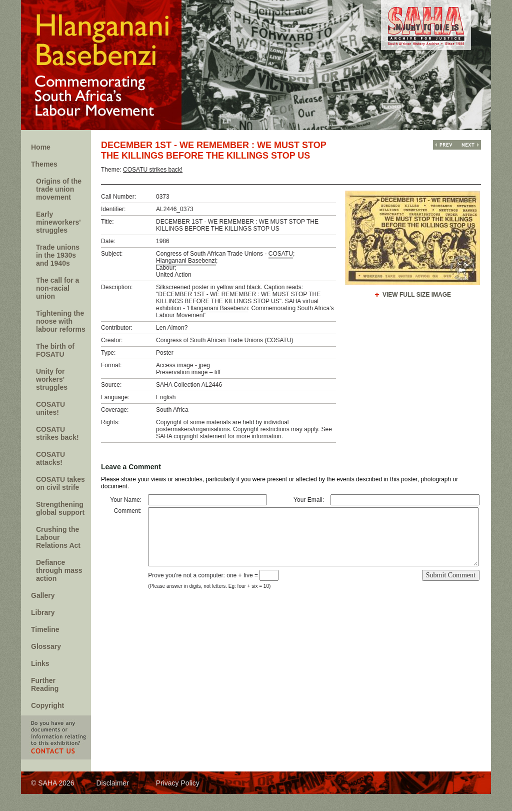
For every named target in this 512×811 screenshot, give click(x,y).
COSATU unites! (50, 408)
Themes (44, 164)
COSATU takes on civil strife (60, 483)
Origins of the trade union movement (59, 189)
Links (40, 663)
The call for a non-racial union (57, 288)
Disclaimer (112, 783)
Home (40, 147)
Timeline (45, 629)
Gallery (42, 595)
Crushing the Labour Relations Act (58, 537)
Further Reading (44, 684)
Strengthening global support (60, 508)
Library (42, 612)
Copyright (47, 705)
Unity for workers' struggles (52, 379)
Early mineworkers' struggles (58, 222)
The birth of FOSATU (55, 350)
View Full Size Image (416, 295)
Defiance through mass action (59, 570)
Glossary (46, 646)
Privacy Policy (178, 783)
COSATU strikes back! (57, 433)
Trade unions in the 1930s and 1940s (58, 255)
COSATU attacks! (50, 458)
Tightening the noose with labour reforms (61, 321)
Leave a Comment (131, 467)
